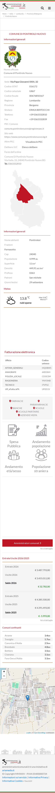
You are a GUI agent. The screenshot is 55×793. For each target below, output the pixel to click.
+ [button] (4, 672)
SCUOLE (39, 408)
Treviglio (9, 639)
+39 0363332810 (38, 114)
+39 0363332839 (38, 119)
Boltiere (9, 650)
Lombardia (20, 14)
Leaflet (28, 733)
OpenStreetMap (39, 733)
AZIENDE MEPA (28, 415)
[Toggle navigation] (42, 8)
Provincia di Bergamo (34, 14)
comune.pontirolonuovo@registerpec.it (24, 128)
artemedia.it (8, 770)
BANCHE (17, 408)
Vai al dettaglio (46, 548)
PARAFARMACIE (39, 404)
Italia (11, 14)
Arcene (8, 635)
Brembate (10, 646)
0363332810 (14, 163)
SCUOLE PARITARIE (28, 411)
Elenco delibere (29, 147)
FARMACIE (17, 401)
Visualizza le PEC (34, 141)
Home (4, 14)
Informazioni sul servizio (14, 777)
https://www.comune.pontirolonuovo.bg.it (25, 136)
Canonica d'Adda (13, 643)
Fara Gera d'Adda (13, 658)
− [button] (4, 676)
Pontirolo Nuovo (11, 16)
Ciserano (9, 654)
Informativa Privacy (38, 777)
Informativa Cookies (12, 780)
